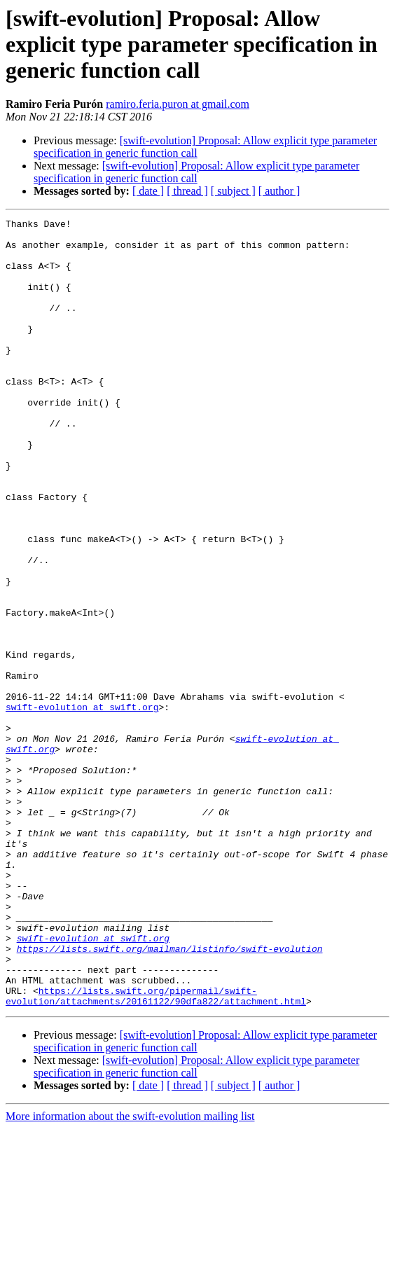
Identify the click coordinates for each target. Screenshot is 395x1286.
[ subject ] (233, 191)
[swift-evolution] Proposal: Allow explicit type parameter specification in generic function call (196, 172)
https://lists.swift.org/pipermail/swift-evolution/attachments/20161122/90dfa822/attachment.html (156, 1152)
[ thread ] (187, 191)
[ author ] (279, 191)
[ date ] (148, 191)
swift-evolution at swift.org (82, 805)
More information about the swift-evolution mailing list (130, 1274)
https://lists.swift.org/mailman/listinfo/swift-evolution (170, 1095)
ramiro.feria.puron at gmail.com (177, 104)
